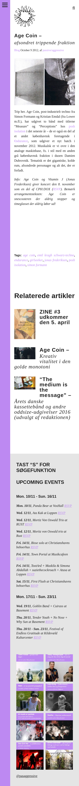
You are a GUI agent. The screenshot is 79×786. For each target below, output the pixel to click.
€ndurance (21, 141)
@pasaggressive (26, 776)
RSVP (56, 189)
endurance (21, 260)
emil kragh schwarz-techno (55, 255)
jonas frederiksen (56, 260)
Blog (17, 50)
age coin (29, 255)
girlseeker (36, 260)
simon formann (37, 265)
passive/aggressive (53, 50)
